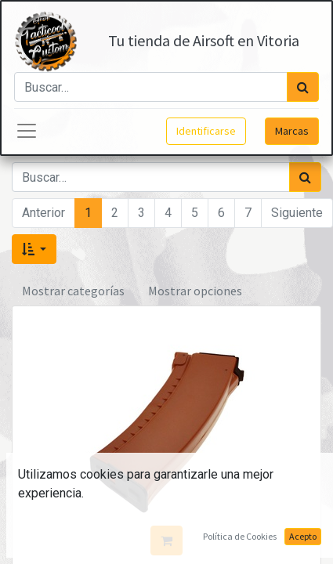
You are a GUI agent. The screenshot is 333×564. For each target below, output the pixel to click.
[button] (34, 249)
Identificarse (206, 131)
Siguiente (297, 212)
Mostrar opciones (195, 290)
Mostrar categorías (73, 290)
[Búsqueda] (303, 87)
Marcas (292, 131)
